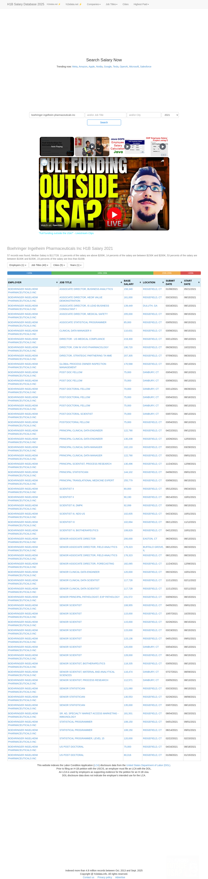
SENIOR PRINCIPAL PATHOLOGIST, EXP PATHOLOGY (90, 597)
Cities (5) (59, 265)
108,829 (128, 530)
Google (108, 66)
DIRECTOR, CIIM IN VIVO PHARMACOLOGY (84, 347)
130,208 (128, 438)
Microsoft (134, 66)
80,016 (127, 755)
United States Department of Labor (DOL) (148, 765)
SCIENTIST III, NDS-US (72, 513)
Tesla (116, 66)
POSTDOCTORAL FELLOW (75, 422)
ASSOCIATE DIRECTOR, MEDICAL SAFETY (84, 314)
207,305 (128, 355)
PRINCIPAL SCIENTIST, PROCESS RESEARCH (86, 463)
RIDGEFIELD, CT (152, 289)
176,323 (128, 547)
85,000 (127, 322)
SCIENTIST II (67, 488)
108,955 (128, 605)
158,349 (128, 289)
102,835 (128, 513)
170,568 (128, 364)
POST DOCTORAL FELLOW (75, 389)
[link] (44, 162)
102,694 (128, 522)
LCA (96, 765)
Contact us (88, 877)
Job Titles (111, 4)
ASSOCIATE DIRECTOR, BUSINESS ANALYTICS (86, 289)
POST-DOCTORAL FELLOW (75, 397)
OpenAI (124, 66)
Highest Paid (141, 4)
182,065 (128, 563)
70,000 (127, 389)
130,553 (128, 696)
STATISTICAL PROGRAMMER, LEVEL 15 (82, 738)
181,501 (128, 713)
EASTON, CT (150, 538)
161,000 (128, 297)
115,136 (128, 638)
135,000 (128, 705)
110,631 (128, 330)
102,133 (128, 447)
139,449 (128, 305)
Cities (126, 4)
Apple (92, 66)
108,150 (128, 721)
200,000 (128, 538)
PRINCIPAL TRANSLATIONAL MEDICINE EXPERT (87, 480)
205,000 (128, 314)
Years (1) (76, 265)
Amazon (83, 66)
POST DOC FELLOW (71, 372)
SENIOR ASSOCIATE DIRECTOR (78, 538)
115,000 (128, 613)
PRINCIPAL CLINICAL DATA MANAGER (81, 447)
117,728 (128, 580)
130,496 (128, 463)
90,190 (127, 497)
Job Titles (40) (39, 265)
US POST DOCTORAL (72, 746)
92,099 (127, 505)
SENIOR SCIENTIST (71, 605)
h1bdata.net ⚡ (54, 4)
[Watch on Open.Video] (52, 225)
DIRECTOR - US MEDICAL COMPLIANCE (82, 339)
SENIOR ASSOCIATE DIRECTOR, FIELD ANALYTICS (88, 547)
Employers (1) (18, 265)
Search (104, 122)
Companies (94, 4)
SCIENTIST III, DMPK (71, 505)
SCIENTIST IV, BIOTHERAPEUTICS (79, 530)
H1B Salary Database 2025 (25, 4)
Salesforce (145, 66)
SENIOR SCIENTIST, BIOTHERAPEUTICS (82, 663)
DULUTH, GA (150, 305)
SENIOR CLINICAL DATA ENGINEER (80, 572)
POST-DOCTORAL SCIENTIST (76, 413)
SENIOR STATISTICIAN (72, 688)
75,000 (127, 372)
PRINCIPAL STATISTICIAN (74, 472)
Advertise (120, 877)
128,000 (128, 655)
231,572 (128, 597)
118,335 (128, 663)
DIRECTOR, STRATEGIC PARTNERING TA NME (86, 355)
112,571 (128, 680)
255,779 (128, 480)
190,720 (128, 347)
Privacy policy (104, 877)
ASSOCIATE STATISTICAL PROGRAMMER (83, 322)
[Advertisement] (190, 61)
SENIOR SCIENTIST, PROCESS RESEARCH (84, 680)
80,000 (127, 488)
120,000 (128, 572)
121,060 (128, 688)
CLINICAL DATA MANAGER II (75, 330)
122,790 (128, 430)
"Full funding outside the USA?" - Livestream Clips (84, 162)
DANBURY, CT (151, 372)
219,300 (128, 339)
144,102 (128, 472)
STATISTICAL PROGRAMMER (76, 721)
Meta (75, 66)
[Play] (126, 146)
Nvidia (99, 66)
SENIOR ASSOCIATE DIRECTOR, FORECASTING (87, 563)
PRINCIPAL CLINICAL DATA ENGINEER (81, 430)
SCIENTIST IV (67, 522)
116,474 (128, 671)
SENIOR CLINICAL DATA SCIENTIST (80, 580)
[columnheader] (33, 282)
